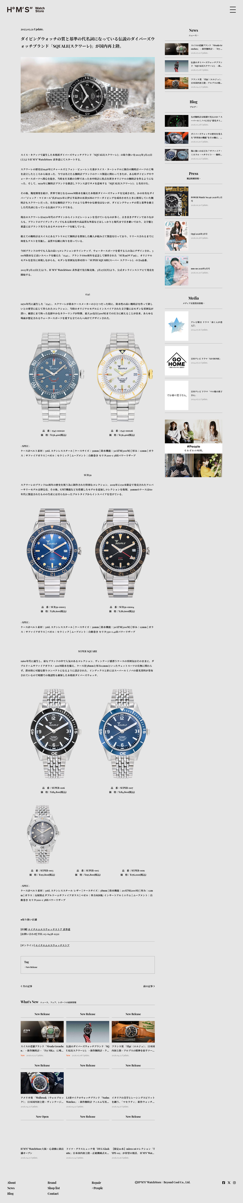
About (11, 1183)
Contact (53, 1194)
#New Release (31, 967)
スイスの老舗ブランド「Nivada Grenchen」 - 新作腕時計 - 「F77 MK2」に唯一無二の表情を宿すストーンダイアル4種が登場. (42, 1049)
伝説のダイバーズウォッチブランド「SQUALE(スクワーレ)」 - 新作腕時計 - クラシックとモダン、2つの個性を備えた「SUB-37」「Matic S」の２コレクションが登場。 (87, 1049)
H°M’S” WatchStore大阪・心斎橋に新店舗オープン (42, 1151)
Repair (96, 1183)
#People (97, 1188)
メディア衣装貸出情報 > (193, 303)
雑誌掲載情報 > (193, 178)
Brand (52, 1183)
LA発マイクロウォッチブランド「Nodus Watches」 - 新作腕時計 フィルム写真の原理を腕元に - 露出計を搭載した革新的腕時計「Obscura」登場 (87, 1100)
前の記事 (149, 986)
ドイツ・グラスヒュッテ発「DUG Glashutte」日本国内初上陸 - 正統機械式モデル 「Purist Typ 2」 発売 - (87, 1151)
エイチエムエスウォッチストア (52, 945)
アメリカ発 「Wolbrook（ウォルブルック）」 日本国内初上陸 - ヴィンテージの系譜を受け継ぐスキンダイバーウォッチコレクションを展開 (42, 1100)
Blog (10, 1194)
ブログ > (193, 107)
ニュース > (193, 35)
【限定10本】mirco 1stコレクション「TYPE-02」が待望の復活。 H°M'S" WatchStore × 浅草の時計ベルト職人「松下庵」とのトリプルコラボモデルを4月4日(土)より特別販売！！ (133, 1151)
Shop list (54, 1188)
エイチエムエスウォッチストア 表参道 (49, 929)
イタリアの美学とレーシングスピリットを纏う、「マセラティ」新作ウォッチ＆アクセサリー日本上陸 (133, 1100)
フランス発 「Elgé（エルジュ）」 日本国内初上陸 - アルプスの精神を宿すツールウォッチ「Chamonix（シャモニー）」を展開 (133, 1049)
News (11, 1188)
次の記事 (26, 986)
